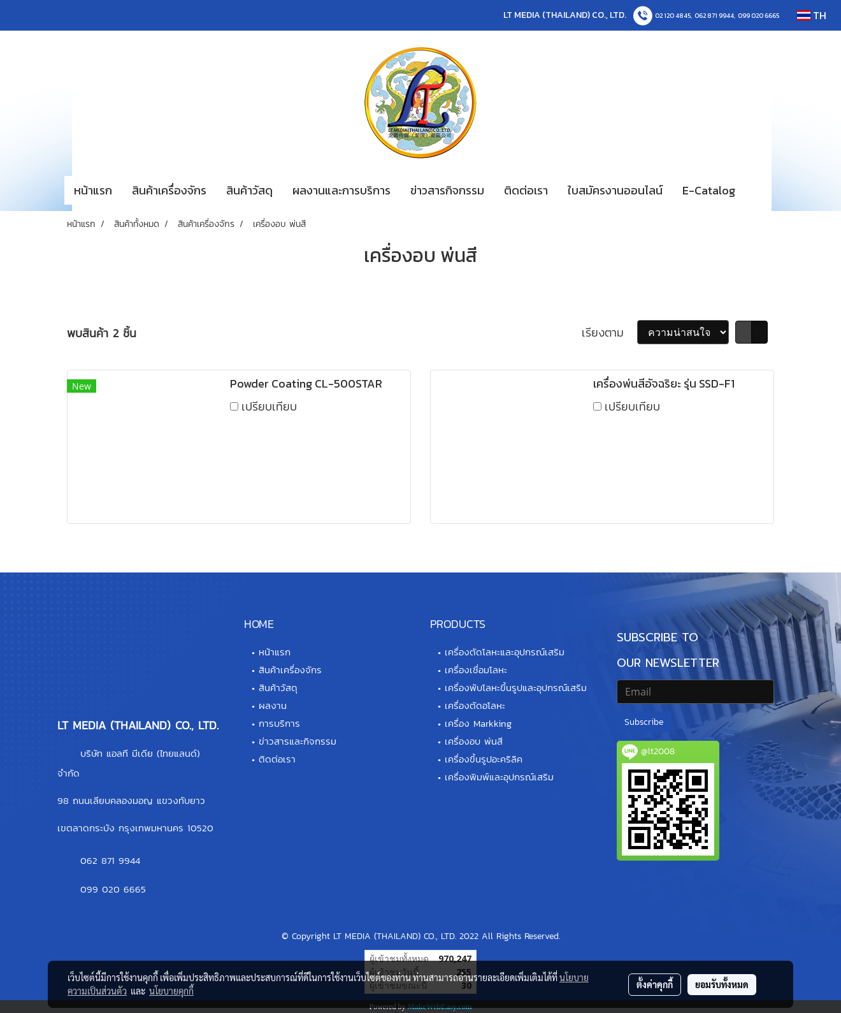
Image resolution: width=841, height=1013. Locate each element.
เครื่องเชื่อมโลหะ (476, 669)
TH (811, 15)
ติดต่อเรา (526, 190)
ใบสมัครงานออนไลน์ (615, 190)
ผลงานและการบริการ (341, 190)
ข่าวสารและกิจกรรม (297, 741)
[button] (764, 191)
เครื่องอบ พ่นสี (474, 741)
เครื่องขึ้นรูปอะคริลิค (483, 759)
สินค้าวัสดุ (249, 190)
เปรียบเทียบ (269, 406)
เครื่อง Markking (478, 723)
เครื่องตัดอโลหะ (475, 705)
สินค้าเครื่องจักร (169, 190)
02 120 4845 (673, 15)
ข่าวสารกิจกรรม (447, 190)
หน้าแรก (93, 190)
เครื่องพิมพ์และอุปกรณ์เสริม (499, 776)
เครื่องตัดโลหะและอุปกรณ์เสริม (504, 652)
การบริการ (279, 723)
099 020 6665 (758, 15)
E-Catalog (708, 190)
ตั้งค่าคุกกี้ (654, 984)
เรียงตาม (609, 332)
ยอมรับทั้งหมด (722, 984)
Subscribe (643, 722)
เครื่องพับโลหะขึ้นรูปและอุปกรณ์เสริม (516, 687)
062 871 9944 (714, 15)
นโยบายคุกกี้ (171, 990)
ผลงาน (273, 705)
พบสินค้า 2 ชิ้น (101, 333)
